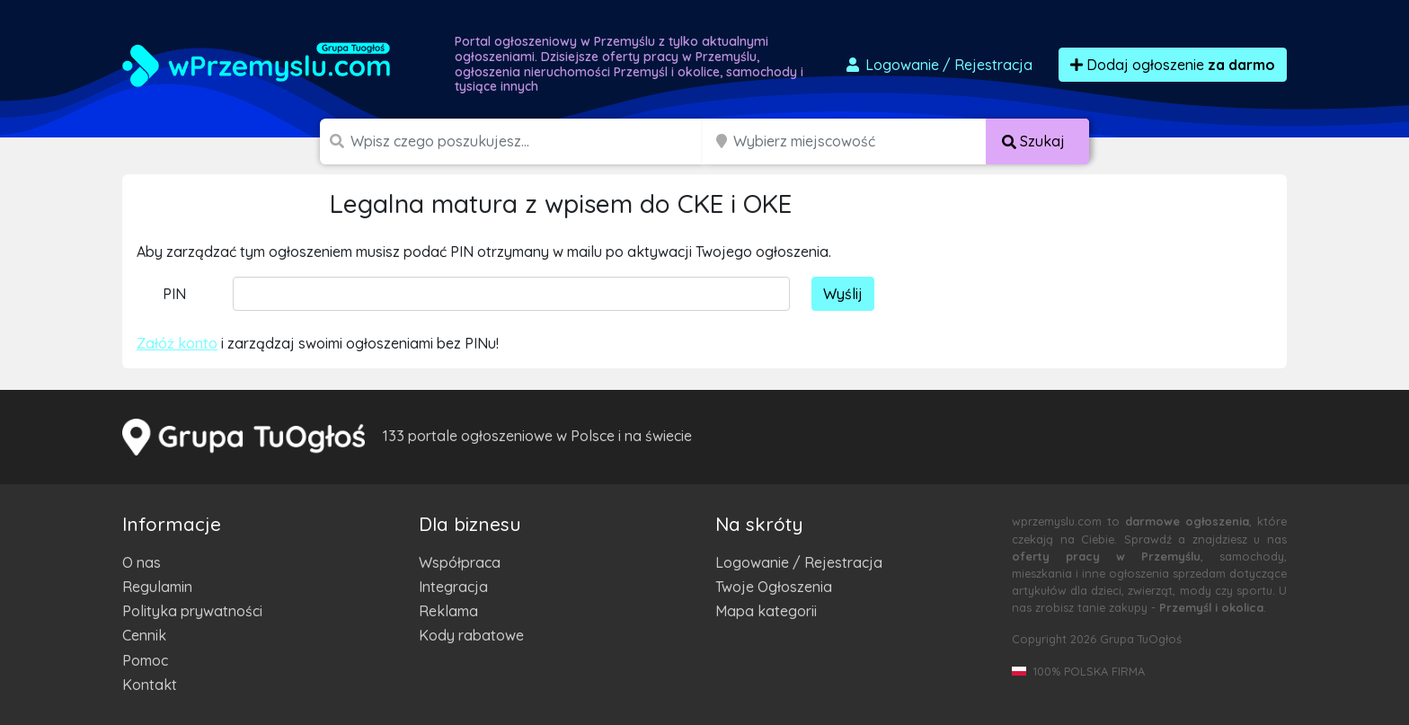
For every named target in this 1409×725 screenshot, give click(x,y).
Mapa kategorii (766, 611)
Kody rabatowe (471, 635)
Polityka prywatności (192, 611)
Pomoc (145, 660)
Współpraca (460, 562)
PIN (174, 294)
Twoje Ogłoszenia (773, 587)
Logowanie (938, 65)
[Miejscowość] (860, 141)
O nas (141, 562)
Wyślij (843, 294)
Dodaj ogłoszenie (1172, 65)
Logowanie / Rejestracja (798, 562)
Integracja (453, 587)
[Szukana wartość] (528, 141)
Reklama (448, 611)
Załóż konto (177, 343)
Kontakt (149, 685)
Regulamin (157, 587)
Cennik (144, 635)
